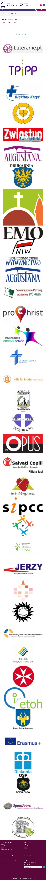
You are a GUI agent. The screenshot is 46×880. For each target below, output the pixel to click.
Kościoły (25, 846)
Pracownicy (3, 850)
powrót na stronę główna (9, 22)
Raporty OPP (3, 845)
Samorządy (26, 848)
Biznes (25, 844)
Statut (2, 848)
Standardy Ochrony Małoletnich (6, 849)
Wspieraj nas (40, 10)
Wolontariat (3, 852)
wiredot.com (32, 878)
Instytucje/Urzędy (27, 845)
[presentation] (30, 870)
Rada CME (2, 846)
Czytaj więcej (4, 864)
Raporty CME (3, 844)
